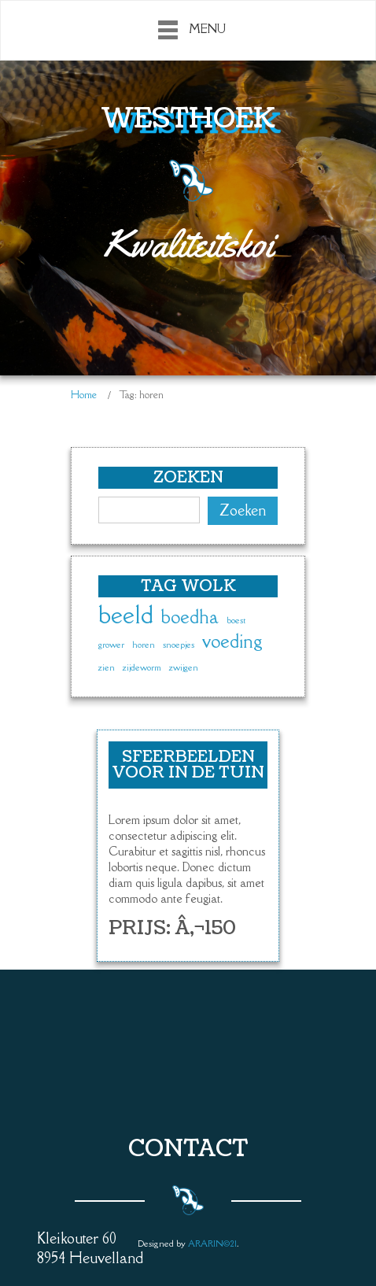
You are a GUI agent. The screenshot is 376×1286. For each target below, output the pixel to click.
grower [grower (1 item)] (111, 644)
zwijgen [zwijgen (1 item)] (183, 667)
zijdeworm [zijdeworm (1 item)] (142, 667)
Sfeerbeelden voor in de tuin (188, 765)
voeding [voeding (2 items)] (232, 641)
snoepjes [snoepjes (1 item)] (178, 644)
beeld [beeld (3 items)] (125, 615)
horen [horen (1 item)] (143, 644)
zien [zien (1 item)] (106, 667)
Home (84, 394)
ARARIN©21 (212, 1243)
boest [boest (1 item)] (236, 620)
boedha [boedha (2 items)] (190, 617)
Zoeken (242, 510)
